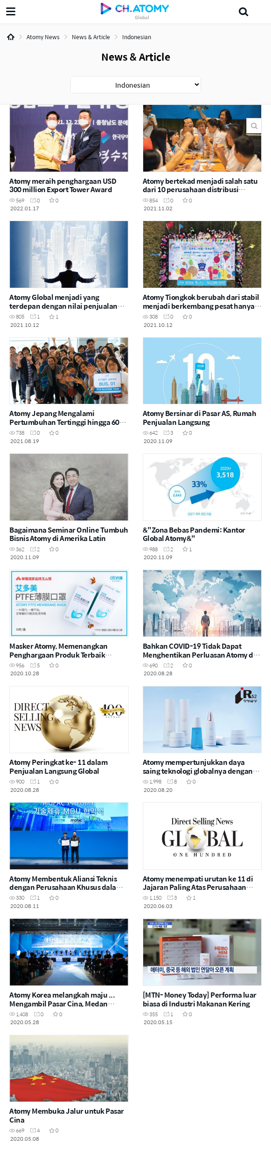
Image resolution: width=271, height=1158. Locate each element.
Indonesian (136, 37)
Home (10, 37)
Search (254, 125)
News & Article (91, 37)
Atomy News (43, 37)
